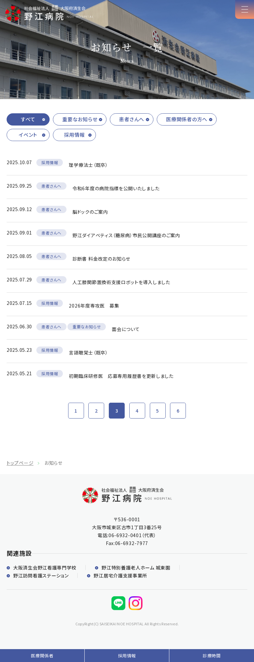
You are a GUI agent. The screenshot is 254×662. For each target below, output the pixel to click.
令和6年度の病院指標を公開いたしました (115, 188)
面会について (126, 329)
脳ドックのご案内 (90, 211)
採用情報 (74, 134)
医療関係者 (42, 655)
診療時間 (212, 655)
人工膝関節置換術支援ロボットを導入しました (121, 282)
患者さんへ (131, 119)
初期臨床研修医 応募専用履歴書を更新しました (121, 376)
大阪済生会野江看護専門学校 (44, 567)
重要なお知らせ (79, 119)
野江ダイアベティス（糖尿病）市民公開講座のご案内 (126, 235)
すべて (28, 119)
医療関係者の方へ (186, 119)
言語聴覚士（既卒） (88, 352)
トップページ (20, 463)
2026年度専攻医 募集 (94, 305)
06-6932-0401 (125, 535)
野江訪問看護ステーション (40, 575)
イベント (28, 134)
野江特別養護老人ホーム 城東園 (136, 567)
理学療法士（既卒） (88, 165)
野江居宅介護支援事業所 (120, 575)
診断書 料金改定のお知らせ (101, 258)
